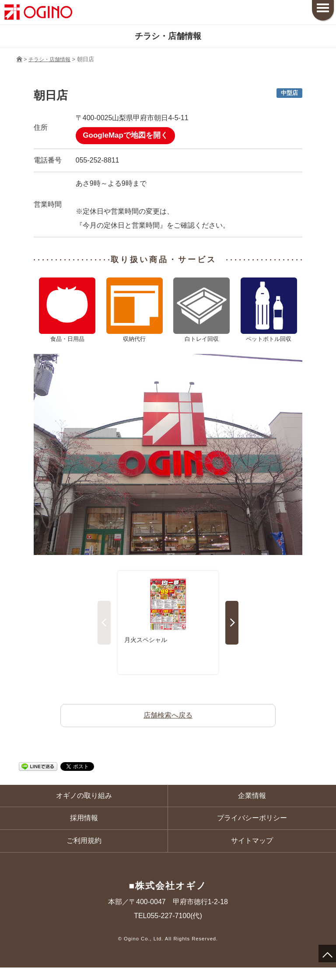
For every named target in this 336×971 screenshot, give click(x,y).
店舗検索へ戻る (168, 716)
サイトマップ (252, 843)
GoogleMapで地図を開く (127, 136)
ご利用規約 (84, 843)
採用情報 (84, 820)
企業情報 (252, 797)
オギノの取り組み (84, 797)
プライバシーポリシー (252, 820)
